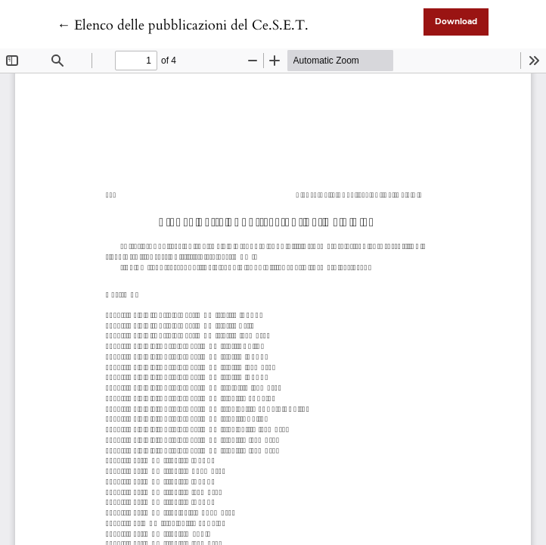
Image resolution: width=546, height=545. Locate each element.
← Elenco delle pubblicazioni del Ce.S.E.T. (183, 25)
